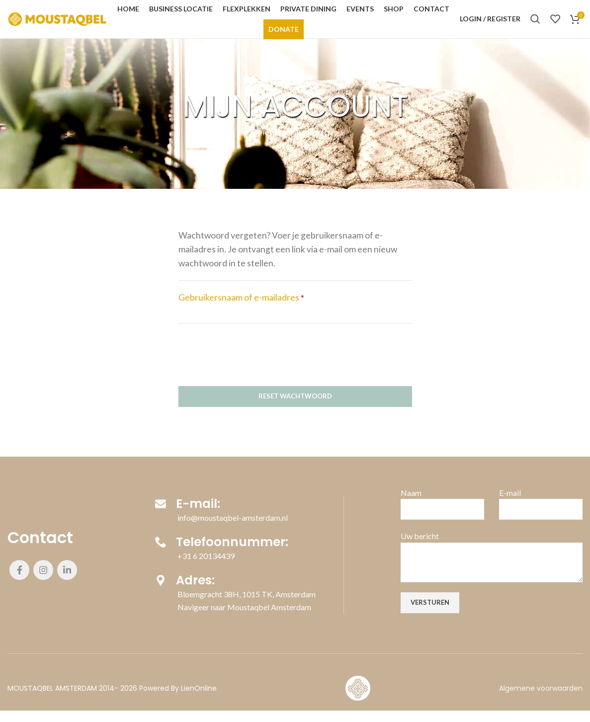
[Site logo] (57, 23)
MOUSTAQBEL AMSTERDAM (52, 700)
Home (268, 144)
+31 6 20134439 (206, 568)
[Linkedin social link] (67, 581)
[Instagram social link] (43, 581)
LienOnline (199, 700)
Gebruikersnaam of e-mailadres (241, 309)
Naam (411, 504)
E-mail (510, 504)
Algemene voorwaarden (541, 700)
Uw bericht (420, 547)
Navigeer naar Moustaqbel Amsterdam (244, 620)
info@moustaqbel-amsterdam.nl (232, 528)
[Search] (535, 25)
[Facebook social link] (19, 581)
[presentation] (254, 364)
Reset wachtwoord (295, 407)
